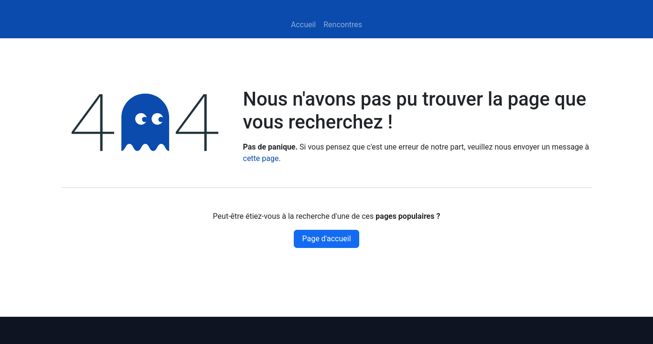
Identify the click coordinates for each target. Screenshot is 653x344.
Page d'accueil (326, 238)
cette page (261, 158)
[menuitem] (303, 24)
